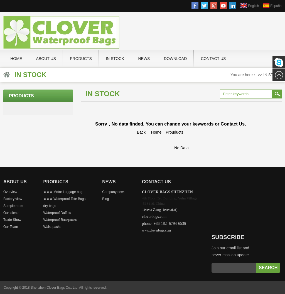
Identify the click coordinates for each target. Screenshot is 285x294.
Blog (105, 199)
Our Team (10, 227)
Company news (113, 192)
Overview (10, 192)
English (253, 6)
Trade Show (12, 220)
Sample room (13, 206)
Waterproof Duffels (57, 213)
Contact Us (233, 123)
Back (141, 132)
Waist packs (52, 227)
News (144, 58)
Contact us (213, 58)
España (276, 6)
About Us (46, 58)
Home (16, 58)
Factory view (12, 199)
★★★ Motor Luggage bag (62, 192)
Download (175, 58)
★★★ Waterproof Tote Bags (64, 199)
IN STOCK (115, 58)
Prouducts (174, 132)
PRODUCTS (81, 58)
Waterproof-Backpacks (60, 220)
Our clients (11, 213)
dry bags (49, 206)
